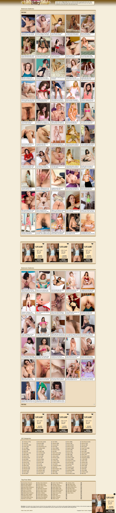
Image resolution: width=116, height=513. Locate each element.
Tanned (83, 464)
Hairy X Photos (56, 497)
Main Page (24, 12)
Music (68, 443)
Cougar (40, 451)
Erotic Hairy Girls (27, 488)
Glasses (55, 443)
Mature (54, 470)
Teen (83, 467)
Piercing (69, 462)
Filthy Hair (55, 494)
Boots (25, 472)
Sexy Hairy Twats (42, 491)
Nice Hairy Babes (27, 484)
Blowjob (26, 468)
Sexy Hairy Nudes (42, 494)
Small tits (84, 448)
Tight (83, 468)
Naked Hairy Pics (27, 495)
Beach (25, 456)
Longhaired (55, 465)
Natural (69, 446)
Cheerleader (41, 446)
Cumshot (40, 453)
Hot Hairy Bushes (57, 485)
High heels (55, 453)
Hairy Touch (56, 498)
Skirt (83, 446)
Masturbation (56, 468)
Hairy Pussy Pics (57, 493)
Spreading (84, 453)
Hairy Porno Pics (27, 491)
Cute (39, 457)
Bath (25, 451)
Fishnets (40, 470)
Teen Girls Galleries (43, 495)
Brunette (40, 441)
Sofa (83, 449)
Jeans (54, 456)
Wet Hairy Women (72, 490)
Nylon (68, 453)
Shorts (83, 443)
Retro (68, 472)
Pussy (68, 468)
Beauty (25, 457)
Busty (39, 443)
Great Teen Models (42, 497)
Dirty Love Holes (27, 498)
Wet (83, 473)
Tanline (83, 462)
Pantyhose (69, 460)
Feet (39, 465)
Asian (25, 446)
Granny (54, 445)
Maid (54, 467)
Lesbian (55, 460)
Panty (68, 459)
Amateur (26, 441)
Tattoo (83, 465)
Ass (25, 448)
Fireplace (40, 468)
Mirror (54, 473)
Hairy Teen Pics (56, 495)
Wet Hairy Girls (71, 484)
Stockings (84, 456)
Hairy (54, 448)
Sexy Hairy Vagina (27, 494)
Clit (39, 449)
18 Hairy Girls (71, 483)
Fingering (40, 467)
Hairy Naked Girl (72, 485)
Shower (83, 445)
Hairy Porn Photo (57, 491)
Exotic (39, 462)
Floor (39, 473)
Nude (68, 449)
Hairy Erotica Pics (72, 487)
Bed (25, 459)
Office (68, 454)
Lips (54, 464)
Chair (39, 445)
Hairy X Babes (41, 493)
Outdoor (69, 457)
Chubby (40, 448)
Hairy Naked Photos (58, 490)
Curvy (39, 456)
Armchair (26, 445)
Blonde (25, 467)
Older (68, 456)
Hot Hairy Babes (27, 485)
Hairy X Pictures (27, 490)
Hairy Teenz (70, 493)
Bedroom (26, 460)
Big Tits (25, 464)
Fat (39, 464)
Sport (83, 451)
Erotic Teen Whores (57, 483)
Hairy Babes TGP (57, 488)
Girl (53, 441)
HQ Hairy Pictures (27, 483)
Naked (68, 445)
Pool (68, 465)
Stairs (83, 454)
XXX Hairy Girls (42, 484)
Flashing (40, 472)
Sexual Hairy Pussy (28, 497)
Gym (54, 446)
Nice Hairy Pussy (42, 490)
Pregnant (69, 467)
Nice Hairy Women (42, 483)
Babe (25, 449)
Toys (83, 470)
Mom (68, 441)
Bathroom (26, 453)
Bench (25, 462)
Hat (53, 451)
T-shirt (83, 459)
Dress (39, 459)
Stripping (84, 457)
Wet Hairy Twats (72, 491)
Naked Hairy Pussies (28, 493)
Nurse (68, 451)
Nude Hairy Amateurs (28, 487)
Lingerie (55, 462)
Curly (39, 454)
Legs (54, 459)
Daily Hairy (40, 487)
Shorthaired (85, 441)
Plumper (69, 464)
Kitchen (54, 457)
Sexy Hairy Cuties (42, 485)
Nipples (69, 448)
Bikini (25, 465)
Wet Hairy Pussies (42, 488)
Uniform (84, 472)
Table (83, 460)
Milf (53, 472)
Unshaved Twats (42, 498)
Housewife (55, 454)
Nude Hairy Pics (57, 487)
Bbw (25, 454)
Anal (25, 443)
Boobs (25, 470)
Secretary (69, 473)
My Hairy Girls (71, 488)
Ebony (39, 460)
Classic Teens (56, 484)
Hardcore (55, 449)
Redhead (69, 470)
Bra (24, 473)
